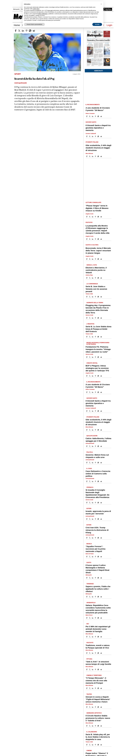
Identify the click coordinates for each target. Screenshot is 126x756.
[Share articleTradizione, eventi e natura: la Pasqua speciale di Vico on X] (90, 653)
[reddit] (33, 30)
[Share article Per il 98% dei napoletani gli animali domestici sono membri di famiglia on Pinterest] (96, 637)
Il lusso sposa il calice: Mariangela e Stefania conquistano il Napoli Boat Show (97, 569)
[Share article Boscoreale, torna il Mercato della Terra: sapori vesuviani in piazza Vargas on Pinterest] (96, 259)
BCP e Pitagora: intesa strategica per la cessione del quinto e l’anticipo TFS (97, 368)
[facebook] (15, 30)
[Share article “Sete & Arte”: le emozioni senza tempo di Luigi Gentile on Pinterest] (96, 669)
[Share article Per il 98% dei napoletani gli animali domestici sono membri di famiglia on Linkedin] (93, 637)
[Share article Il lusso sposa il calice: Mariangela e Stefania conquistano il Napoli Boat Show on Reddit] (101, 578)
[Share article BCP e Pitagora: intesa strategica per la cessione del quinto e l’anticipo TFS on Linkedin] (93, 376)
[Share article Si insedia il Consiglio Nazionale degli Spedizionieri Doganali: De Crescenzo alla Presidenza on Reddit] (101, 502)
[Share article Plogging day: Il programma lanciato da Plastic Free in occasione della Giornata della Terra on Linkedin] (93, 318)
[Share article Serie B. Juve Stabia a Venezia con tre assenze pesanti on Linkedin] (93, 297)
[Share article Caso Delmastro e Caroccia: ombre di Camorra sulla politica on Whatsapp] (98, 481)
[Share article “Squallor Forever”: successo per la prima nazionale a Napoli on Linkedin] (93, 556)
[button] (101, 4)
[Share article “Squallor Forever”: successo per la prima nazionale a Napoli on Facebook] (87, 556)
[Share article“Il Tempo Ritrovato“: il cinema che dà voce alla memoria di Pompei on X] (90, 688)
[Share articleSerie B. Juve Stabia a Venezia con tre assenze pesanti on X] (90, 297)
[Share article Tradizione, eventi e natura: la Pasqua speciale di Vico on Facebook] (87, 653)
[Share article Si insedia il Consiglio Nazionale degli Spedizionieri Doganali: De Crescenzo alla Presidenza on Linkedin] (93, 502)
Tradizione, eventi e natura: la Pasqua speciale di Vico (98, 646)
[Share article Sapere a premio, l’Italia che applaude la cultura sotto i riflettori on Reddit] (101, 597)
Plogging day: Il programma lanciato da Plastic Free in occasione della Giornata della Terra (98, 309)
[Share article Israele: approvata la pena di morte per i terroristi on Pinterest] (96, 519)
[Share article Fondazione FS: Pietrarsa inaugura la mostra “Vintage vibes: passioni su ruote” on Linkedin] (93, 357)
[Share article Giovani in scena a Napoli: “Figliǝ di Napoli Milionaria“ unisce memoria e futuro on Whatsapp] (98, 707)
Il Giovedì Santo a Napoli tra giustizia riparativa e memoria (98, 127)
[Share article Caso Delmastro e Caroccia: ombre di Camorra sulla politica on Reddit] (101, 481)
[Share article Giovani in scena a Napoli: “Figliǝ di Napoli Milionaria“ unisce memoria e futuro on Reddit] (101, 707)
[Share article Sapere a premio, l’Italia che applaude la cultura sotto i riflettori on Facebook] (87, 597)
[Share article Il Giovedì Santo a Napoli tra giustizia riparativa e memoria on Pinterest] (96, 136)
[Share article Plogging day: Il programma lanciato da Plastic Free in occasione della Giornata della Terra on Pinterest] (96, 318)
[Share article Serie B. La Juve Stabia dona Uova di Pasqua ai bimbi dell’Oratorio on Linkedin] (93, 337)
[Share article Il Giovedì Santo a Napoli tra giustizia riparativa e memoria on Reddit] (101, 136)
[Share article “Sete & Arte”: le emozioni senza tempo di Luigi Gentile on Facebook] (87, 669)
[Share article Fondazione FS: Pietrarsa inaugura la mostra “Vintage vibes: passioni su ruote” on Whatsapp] (98, 357)
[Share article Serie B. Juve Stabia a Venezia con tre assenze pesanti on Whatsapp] (98, 297)
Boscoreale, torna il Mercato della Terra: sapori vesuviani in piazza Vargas (98, 250)
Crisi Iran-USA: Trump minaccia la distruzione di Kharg (97, 530)
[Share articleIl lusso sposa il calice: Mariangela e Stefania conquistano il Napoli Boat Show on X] (90, 578)
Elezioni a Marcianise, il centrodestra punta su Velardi (96, 270)
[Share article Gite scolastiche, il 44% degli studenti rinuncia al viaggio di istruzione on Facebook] (87, 156)
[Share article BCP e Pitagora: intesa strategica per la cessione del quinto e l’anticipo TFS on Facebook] (87, 376)
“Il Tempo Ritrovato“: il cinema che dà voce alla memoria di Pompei (96, 680)
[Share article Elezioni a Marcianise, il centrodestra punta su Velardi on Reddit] (101, 278)
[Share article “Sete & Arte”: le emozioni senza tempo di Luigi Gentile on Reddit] (101, 669)
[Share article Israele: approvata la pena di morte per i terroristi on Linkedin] (93, 519)
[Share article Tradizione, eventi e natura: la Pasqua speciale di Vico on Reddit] (101, 653)
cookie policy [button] (36, 8)
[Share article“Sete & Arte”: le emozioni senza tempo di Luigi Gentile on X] (90, 669)
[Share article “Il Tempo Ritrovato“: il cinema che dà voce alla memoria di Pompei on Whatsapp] (98, 688)
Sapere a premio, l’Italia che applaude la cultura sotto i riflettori (98, 588)
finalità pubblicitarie (43, 13)
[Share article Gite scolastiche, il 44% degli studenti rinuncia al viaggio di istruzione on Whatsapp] (98, 156)
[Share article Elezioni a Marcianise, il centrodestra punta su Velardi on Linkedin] (93, 278)
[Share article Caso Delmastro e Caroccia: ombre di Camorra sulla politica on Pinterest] (96, 481)
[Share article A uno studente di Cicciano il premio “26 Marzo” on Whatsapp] (98, 116)
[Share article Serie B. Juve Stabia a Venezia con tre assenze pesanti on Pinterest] (96, 297)
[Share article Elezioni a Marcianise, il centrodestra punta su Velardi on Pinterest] (96, 278)
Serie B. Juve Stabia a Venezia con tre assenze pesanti (96, 288)
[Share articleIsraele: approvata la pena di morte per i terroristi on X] (90, 519)
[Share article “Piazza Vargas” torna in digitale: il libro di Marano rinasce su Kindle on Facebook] (87, 217)
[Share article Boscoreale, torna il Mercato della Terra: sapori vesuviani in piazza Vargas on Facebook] (87, 259)
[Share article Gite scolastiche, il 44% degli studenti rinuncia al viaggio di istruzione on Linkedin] (93, 156)
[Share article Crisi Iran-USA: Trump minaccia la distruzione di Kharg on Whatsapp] (98, 538)
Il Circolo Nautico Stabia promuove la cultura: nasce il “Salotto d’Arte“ (98, 718)
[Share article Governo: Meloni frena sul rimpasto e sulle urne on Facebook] (87, 462)
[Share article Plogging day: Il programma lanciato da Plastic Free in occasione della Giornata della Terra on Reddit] (101, 318)
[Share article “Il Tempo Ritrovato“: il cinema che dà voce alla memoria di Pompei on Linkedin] (93, 688)
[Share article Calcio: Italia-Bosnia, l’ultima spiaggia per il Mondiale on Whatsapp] (98, 446)
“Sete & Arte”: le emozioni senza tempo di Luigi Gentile (98, 663)
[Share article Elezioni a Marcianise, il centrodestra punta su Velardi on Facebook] (87, 278)
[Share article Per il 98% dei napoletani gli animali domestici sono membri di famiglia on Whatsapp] (98, 637)
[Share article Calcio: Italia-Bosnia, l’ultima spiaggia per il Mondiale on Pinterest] (96, 446)
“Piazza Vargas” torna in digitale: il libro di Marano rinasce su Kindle (97, 208)
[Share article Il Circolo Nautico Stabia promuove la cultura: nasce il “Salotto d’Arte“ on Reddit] (101, 726)
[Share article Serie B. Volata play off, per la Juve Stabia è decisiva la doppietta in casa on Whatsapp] (98, 745)
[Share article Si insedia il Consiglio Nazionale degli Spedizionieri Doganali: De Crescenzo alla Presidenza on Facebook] (87, 502)
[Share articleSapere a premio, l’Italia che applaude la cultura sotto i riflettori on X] (90, 597)
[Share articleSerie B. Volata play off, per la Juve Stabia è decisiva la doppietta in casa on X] (90, 745)
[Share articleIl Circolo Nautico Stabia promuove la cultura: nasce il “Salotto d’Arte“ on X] (90, 726)
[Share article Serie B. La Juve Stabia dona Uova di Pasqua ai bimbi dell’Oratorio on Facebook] (87, 337)
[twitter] (19, 30)
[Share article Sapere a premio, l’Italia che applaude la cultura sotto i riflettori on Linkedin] (93, 597)
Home (17, 25)
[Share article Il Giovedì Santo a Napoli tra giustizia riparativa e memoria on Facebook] (87, 136)
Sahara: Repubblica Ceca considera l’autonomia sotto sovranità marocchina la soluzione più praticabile (98, 609)
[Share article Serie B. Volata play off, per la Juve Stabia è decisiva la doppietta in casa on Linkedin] (93, 745)
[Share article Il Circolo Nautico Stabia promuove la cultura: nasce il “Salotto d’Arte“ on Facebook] (87, 726)
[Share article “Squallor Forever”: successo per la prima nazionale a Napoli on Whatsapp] (98, 556)
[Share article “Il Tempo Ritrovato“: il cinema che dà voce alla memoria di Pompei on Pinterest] (96, 688)
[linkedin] (23, 30)
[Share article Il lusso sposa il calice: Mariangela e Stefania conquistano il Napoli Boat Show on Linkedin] (93, 578)
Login (109, 25)
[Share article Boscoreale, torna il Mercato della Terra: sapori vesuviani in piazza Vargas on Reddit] (101, 259)
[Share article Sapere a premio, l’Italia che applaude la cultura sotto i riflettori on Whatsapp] (98, 597)
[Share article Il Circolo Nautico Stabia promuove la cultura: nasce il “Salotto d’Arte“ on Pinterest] (96, 726)
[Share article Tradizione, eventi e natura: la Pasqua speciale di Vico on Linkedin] (93, 653)
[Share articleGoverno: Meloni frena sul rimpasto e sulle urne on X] (90, 462)
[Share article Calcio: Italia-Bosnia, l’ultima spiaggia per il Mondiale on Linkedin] (93, 446)
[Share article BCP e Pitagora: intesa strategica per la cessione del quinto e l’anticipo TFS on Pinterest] (96, 376)
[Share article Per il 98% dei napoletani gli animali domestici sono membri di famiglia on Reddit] (101, 637)
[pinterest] (26, 30)
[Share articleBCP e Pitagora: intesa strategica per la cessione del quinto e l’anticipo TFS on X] (90, 376)
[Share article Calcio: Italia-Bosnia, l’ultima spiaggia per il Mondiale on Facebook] (87, 446)
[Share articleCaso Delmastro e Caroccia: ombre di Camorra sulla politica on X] (90, 481)
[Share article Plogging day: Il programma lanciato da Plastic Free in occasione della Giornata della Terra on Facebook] (87, 318)
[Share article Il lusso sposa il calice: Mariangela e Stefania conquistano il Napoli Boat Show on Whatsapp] (98, 578)
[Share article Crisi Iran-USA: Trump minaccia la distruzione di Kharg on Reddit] (101, 538)
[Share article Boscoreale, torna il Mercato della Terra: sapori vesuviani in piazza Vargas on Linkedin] (93, 259)
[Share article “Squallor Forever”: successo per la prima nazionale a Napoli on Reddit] (101, 556)
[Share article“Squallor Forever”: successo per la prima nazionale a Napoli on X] (90, 556)
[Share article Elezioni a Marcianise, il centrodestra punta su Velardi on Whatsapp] (98, 278)
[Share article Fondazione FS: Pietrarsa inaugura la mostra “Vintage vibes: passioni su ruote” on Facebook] (87, 357)
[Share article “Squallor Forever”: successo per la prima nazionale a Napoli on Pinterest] (96, 556)
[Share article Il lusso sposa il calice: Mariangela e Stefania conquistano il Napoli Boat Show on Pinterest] (96, 578)
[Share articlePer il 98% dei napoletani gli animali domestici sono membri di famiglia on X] (90, 637)
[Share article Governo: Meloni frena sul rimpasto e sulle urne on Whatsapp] (98, 462)
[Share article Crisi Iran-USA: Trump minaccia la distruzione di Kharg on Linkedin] (93, 538)
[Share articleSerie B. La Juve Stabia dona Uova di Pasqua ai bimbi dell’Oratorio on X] (90, 337)
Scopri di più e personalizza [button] (34, 24)
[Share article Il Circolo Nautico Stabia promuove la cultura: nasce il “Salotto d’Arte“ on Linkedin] (93, 726)
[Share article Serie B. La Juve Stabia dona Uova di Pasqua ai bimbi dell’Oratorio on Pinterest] (96, 337)
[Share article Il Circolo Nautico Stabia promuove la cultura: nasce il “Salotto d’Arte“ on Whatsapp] (98, 726)
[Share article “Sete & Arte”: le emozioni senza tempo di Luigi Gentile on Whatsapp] (98, 669)
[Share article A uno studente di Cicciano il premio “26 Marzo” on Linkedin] (93, 116)
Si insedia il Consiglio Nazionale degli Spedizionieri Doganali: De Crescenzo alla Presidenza (97, 493)
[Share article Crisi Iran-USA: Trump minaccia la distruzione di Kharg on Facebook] (87, 538)
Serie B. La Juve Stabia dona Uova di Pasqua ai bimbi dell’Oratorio (98, 329)
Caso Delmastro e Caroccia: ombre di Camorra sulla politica (98, 473)
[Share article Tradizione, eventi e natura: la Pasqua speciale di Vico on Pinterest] (96, 653)
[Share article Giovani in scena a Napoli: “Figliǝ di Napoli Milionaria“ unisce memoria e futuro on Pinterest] (96, 707)
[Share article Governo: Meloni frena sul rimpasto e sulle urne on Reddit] (101, 462)
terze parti (50, 10)
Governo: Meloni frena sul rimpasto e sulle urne (97, 456)
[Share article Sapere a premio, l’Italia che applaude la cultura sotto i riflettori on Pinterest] (96, 597)
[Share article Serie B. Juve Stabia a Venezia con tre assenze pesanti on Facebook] (87, 297)
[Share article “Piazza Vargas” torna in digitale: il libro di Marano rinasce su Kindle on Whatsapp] (98, 217)
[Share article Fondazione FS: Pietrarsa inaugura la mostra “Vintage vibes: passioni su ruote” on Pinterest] (96, 357)
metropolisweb (90, 443)
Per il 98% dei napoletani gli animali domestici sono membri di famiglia (98, 629)
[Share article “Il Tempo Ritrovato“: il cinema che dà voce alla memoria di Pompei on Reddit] (101, 688)
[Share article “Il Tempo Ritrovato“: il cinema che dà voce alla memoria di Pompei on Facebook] (87, 688)
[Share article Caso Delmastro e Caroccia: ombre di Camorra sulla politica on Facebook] (87, 481)
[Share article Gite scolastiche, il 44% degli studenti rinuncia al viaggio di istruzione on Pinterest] (96, 156)
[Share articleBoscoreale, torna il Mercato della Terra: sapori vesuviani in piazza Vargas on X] (90, 259)
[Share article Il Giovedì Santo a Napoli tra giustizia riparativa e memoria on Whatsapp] (98, 136)
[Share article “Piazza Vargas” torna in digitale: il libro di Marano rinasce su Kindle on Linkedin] (93, 217)
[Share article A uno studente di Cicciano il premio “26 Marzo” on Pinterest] (96, 116)
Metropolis (16, 9)
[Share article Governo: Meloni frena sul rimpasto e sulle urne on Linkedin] (93, 462)
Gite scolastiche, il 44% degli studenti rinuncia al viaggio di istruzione (98, 147)
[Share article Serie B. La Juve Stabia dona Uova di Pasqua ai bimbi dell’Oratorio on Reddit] (101, 337)
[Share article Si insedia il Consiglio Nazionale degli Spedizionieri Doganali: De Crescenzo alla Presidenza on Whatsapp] (98, 502)
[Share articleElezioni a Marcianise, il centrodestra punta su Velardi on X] (90, 278)
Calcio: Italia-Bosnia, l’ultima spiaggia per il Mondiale (98, 439)
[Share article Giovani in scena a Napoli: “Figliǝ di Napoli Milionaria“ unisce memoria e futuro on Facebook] (87, 707)
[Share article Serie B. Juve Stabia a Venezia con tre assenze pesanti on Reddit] (101, 297)
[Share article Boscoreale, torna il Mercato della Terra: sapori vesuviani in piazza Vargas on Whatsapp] (98, 259)
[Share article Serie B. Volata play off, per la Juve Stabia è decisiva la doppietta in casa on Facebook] (87, 745)
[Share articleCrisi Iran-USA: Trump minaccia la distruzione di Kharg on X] (90, 538)
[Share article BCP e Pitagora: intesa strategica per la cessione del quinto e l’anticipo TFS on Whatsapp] (98, 376)
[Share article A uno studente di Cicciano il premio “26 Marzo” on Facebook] (87, 116)
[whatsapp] (30, 30)
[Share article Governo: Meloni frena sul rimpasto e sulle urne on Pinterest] (96, 462)
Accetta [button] (97, 24)
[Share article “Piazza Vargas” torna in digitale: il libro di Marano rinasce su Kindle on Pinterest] (96, 217)
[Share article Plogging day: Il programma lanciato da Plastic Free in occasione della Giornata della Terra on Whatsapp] (98, 318)
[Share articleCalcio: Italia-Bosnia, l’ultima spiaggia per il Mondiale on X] (90, 446)
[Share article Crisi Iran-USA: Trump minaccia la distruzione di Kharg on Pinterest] (96, 538)
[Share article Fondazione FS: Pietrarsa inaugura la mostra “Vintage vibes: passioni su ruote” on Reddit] (101, 357)
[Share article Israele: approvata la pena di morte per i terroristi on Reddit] (101, 519)
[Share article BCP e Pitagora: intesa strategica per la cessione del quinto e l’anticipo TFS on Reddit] (101, 376)
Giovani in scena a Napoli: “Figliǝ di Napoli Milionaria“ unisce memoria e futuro (98, 699)
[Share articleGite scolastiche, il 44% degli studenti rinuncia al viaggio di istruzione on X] (90, 156)
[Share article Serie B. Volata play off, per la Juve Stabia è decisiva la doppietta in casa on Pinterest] (96, 745)
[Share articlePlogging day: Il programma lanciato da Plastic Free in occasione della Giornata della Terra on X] (90, 318)
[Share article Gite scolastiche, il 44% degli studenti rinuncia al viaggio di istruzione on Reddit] (101, 156)
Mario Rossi (89, 615)
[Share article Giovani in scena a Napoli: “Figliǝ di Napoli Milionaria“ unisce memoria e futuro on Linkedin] (93, 707)
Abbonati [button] (98, 71)
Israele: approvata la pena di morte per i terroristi (98, 512)
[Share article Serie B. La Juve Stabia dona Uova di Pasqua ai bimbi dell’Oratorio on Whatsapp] (98, 337)
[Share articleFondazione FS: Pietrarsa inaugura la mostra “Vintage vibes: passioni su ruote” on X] (90, 357)
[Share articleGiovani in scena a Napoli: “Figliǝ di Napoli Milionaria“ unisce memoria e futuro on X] (90, 707)
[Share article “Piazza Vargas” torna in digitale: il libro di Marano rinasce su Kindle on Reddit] (101, 217)
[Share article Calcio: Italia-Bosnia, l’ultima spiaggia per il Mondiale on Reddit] (101, 446)
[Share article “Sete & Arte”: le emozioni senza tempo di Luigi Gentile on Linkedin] (93, 669)
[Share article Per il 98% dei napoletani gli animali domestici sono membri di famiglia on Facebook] (87, 637)
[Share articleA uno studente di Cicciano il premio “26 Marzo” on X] (90, 116)
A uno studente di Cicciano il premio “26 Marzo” (98, 109)
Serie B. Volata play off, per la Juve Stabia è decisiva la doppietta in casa (98, 736)
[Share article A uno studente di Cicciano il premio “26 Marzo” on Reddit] (101, 116)
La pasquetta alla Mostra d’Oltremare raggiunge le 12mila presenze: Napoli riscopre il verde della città (97, 229)
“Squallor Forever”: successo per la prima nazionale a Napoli (95, 548)
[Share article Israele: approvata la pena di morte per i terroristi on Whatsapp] (98, 519)
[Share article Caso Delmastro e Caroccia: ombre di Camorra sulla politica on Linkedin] (93, 481)
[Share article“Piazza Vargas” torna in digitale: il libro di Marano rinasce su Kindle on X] (90, 217)
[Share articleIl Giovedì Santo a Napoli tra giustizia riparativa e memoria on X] (90, 136)
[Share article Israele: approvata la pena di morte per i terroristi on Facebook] (87, 519)
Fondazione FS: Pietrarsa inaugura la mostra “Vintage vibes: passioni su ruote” (98, 349)
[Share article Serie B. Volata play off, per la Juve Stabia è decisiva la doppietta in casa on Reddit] (101, 745)
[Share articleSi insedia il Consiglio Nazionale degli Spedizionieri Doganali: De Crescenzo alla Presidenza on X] (90, 502)
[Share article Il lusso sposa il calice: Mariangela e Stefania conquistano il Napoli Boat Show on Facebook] (87, 578)
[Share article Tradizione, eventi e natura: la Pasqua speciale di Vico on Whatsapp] (98, 653)
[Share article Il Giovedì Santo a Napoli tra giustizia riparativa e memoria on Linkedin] (93, 136)
